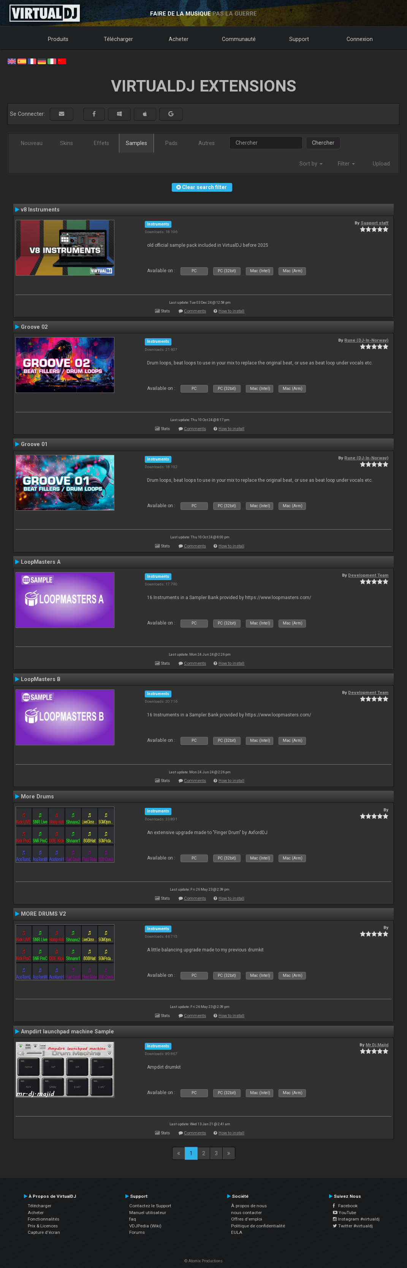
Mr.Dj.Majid (377, 1044)
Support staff (374, 223)
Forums (137, 1232)
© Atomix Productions (203, 1261)
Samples (136, 143)
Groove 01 (34, 444)
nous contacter (246, 1212)
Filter (346, 164)
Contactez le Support (150, 1205)
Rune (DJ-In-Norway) (366, 340)
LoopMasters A (40, 562)
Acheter (178, 39)
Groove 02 (34, 327)
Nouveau (32, 143)
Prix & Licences (43, 1226)
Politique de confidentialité (258, 1226)
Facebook (345, 1205)
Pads (171, 143)
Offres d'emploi (246, 1219)
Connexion (360, 39)
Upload (381, 164)
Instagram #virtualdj (356, 1219)
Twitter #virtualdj (353, 1226)
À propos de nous (249, 1205)
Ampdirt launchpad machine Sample (67, 1031)
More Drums (37, 796)
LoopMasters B (40, 679)
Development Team (368, 575)
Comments (195, 311)
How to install (231, 311)
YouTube (344, 1212)
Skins (66, 143)
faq (132, 1219)
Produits (58, 39)
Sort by (311, 164)
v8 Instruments (40, 210)
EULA (236, 1232)
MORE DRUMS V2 (43, 914)
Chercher (323, 143)
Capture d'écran (44, 1232)
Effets (101, 143)
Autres (206, 143)
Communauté (239, 39)
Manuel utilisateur (147, 1212)
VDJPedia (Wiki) (145, 1226)
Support (299, 39)
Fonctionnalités (43, 1219)
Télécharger (118, 39)
